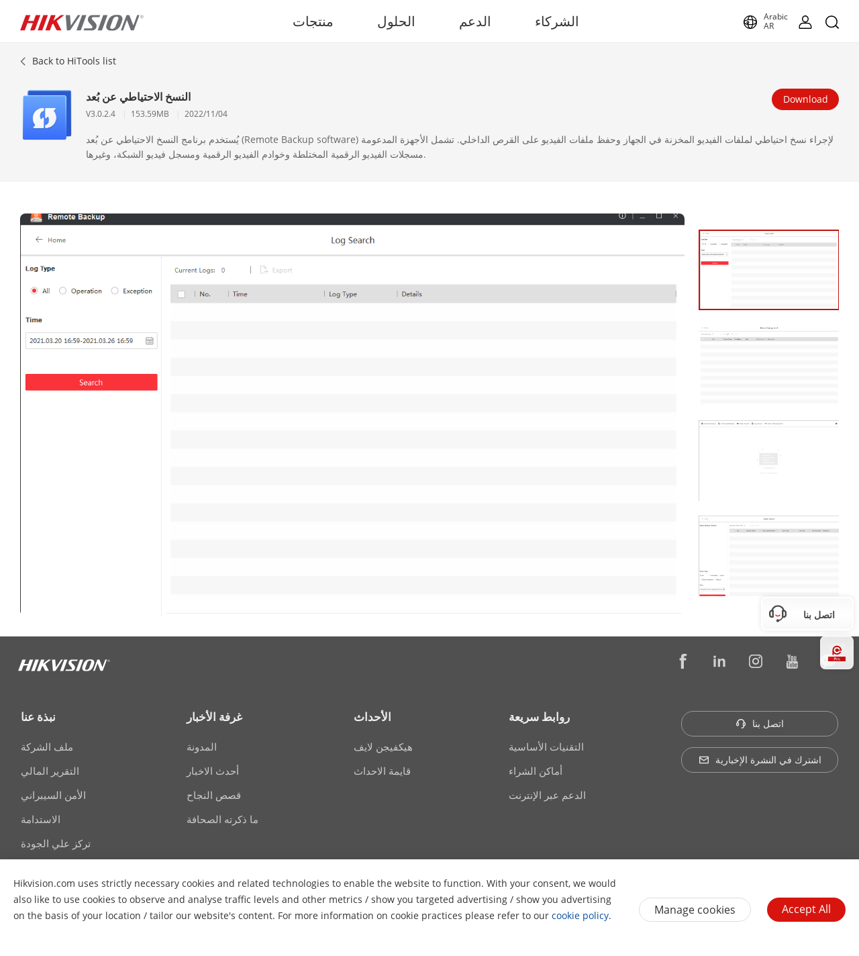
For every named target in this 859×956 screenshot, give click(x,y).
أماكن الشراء (535, 770)
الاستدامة (40, 819)
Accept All (806, 909)
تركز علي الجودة (56, 843)
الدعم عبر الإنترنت (547, 795)
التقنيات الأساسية (546, 746)
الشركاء (557, 21)
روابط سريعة (539, 716)
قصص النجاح (214, 795)
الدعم (475, 21)
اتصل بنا (760, 723)
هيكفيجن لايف (383, 746)
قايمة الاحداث (382, 770)
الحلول (396, 21)
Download (805, 99)
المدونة (202, 746)
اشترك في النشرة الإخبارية (760, 759)
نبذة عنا (38, 716)
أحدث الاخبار (213, 770)
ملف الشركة (47, 746)
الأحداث (372, 716)
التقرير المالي (50, 770)
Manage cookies (695, 909)
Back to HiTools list (74, 60)
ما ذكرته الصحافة (222, 819)
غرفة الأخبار (214, 716)
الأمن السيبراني (53, 795)
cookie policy (580, 915)
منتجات (313, 21)
